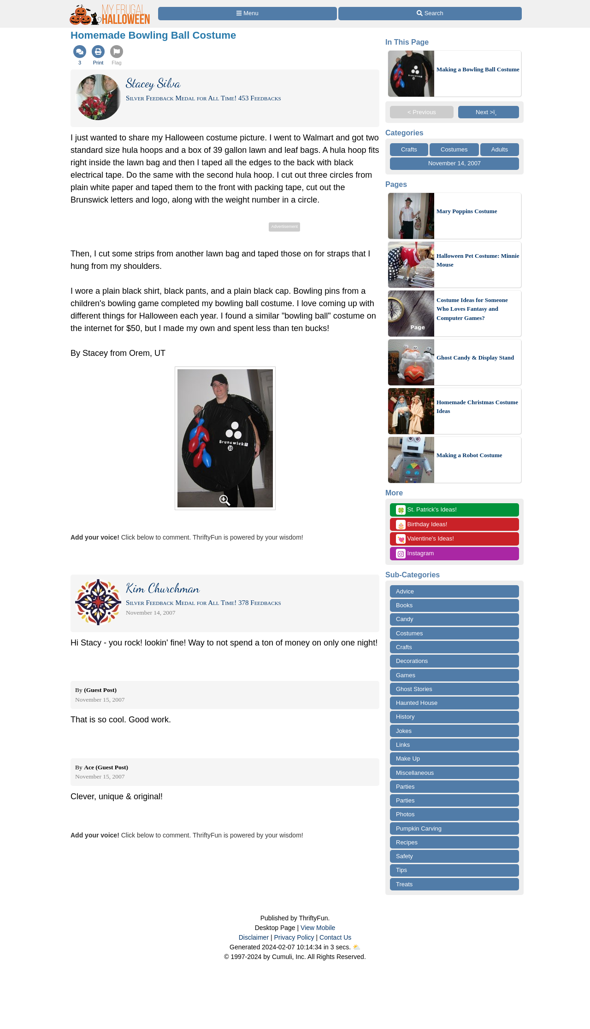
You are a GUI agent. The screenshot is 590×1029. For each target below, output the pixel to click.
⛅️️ (356, 947)
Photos (405, 814)
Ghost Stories (414, 689)
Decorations (412, 660)
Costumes (454, 149)
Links (403, 744)
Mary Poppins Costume (467, 211)
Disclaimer (254, 937)
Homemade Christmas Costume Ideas (477, 407)
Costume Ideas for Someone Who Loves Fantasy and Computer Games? (472, 308)
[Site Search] (430, 13)
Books (404, 605)
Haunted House (416, 702)
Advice (405, 591)
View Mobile (318, 927)
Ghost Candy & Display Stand (475, 357)
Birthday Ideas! (421, 524)
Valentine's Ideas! (425, 539)
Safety (404, 856)
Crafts (409, 149)
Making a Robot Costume (469, 455)
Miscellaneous (415, 772)
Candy (404, 619)
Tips (401, 869)
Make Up (408, 758)
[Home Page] (110, 5)
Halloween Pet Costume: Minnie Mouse (478, 260)
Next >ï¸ (489, 112)
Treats (404, 884)
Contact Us (335, 937)
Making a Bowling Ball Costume (478, 69)
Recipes (407, 842)
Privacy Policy (294, 937)
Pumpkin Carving (419, 828)
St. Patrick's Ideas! (426, 510)
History (405, 716)
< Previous (421, 112)
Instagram (415, 553)
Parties (405, 786)
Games (405, 675)
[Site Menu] (247, 13)
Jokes (404, 730)
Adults (499, 149)
